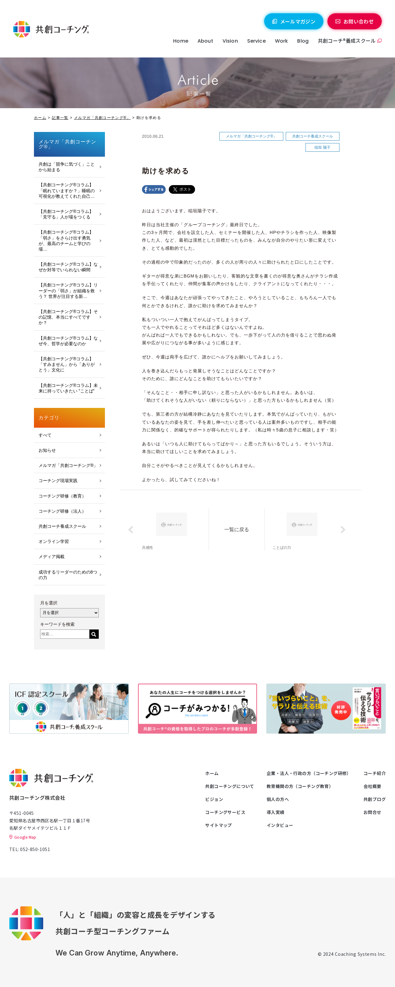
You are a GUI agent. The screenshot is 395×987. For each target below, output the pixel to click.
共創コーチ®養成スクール (347, 40)
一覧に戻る (236, 529)
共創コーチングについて (229, 786)
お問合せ (372, 812)
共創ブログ (375, 799)
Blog (303, 40)
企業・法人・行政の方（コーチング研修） (309, 773)
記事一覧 (60, 118)
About (205, 40)
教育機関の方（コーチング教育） (300, 786)
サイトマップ (218, 825)
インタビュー (280, 825)
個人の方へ (278, 799)
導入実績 (276, 812)
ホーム (40, 118)
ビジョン (214, 799)
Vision (230, 40)
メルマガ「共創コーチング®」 (102, 118)
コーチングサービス (225, 812)
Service (256, 40)
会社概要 (372, 786)
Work (281, 40)
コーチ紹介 (375, 773)
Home (180, 40)
